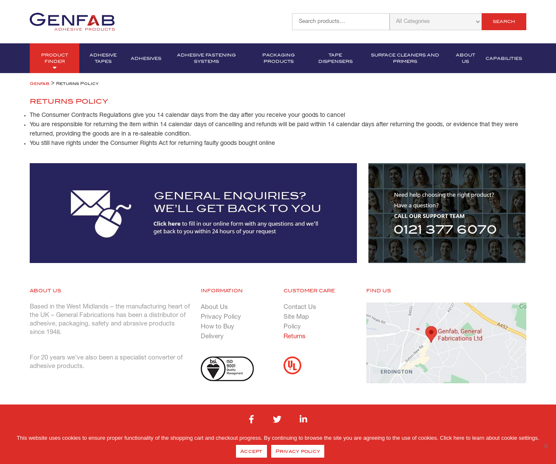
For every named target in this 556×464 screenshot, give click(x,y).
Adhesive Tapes (103, 58)
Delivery (212, 337)
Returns (295, 337)
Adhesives (146, 58)
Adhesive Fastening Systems (206, 58)
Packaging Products (278, 58)
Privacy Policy (221, 317)
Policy (292, 327)
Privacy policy (297, 451)
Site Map (296, 317)
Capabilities (504, 58)
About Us (465, 58)
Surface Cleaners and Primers (405, 58)
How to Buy (217, 327)
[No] (545, 445)
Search (504, 21)
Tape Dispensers (335, 58)
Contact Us (300, 307)
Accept (251, 451)
